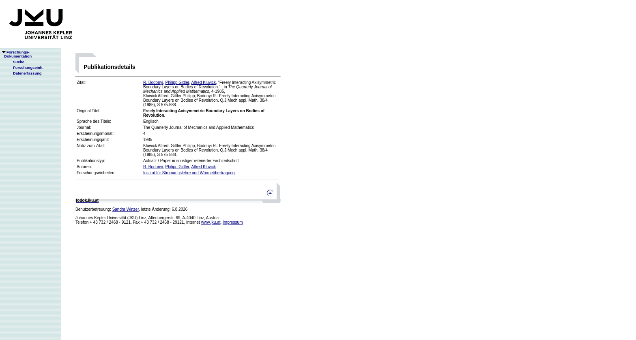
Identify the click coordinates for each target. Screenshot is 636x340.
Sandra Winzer (125, 209)
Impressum (233, 222)
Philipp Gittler (177, 82)
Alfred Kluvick (203, 82)
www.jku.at (211, 222)
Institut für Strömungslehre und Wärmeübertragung (189, 173)
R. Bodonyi (153, 82)
